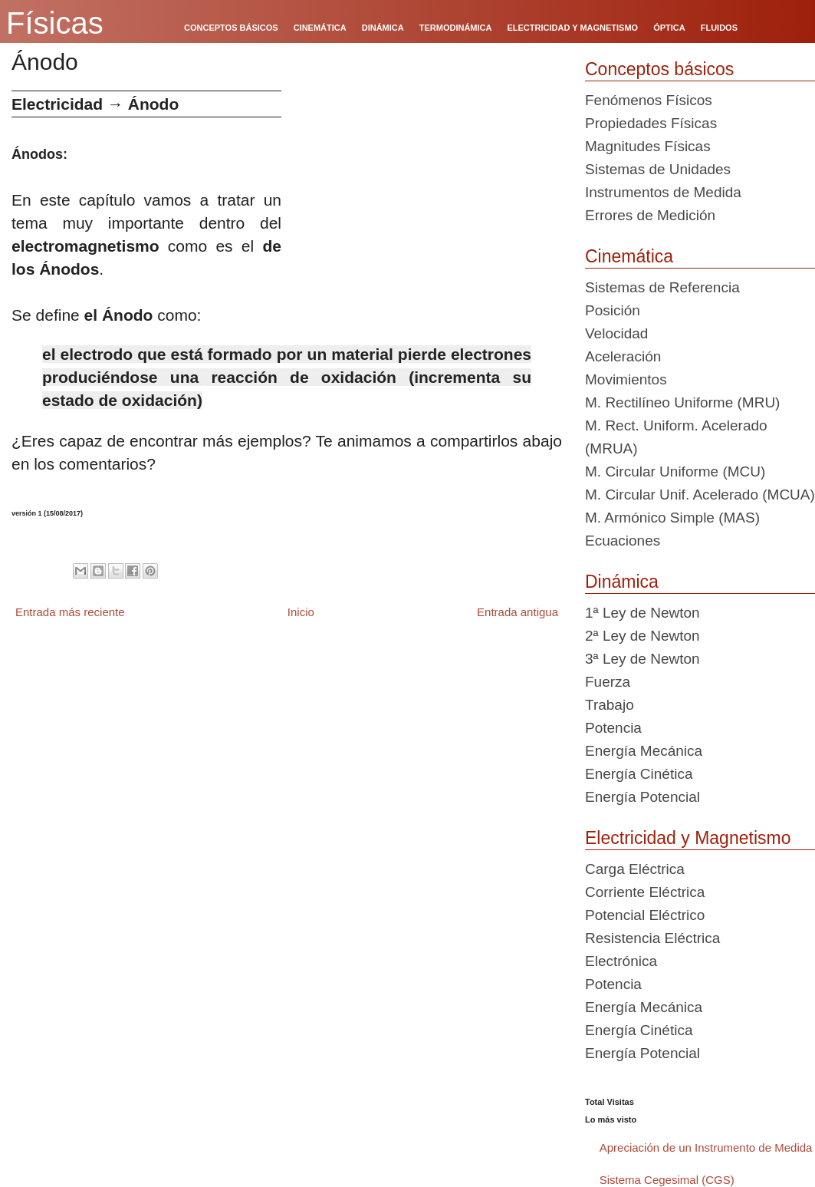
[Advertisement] (427, 198)
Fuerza (607, 682)
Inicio (301, 611)
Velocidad (616, 333)
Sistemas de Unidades (658, 169)
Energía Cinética (638, 774)
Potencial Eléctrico (645, 915)
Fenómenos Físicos (648, 100)
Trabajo (609, 705)
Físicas (55, 23)
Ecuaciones (622, 541)
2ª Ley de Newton (642, 636)
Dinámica (622, 582)
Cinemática (629, 256)
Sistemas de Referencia (662, 287)
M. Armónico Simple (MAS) (672, 517)
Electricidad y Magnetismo (687, 838)
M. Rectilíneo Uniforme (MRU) (682, 402)
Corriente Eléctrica (645, 892)
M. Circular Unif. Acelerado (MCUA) (700, 494)
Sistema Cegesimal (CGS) (667, 1179)
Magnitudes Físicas (648, 146)
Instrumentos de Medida (663, 192)
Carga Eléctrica (635, 869)
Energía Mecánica (643, 751)
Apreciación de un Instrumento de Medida (706, 1147)
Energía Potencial (642, 797)
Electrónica (621, 961)
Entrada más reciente (70, 611)
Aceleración (623, 356)
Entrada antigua (517, 611)
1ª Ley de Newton (642, 613)
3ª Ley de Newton (642, 659)
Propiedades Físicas (651, 123)
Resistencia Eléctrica (652, 938)
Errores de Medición (650, 215)
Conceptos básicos (659, 69)
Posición (612, 310)
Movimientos (626, 379)
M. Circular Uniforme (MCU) (675, 471)
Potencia (613, 728)
